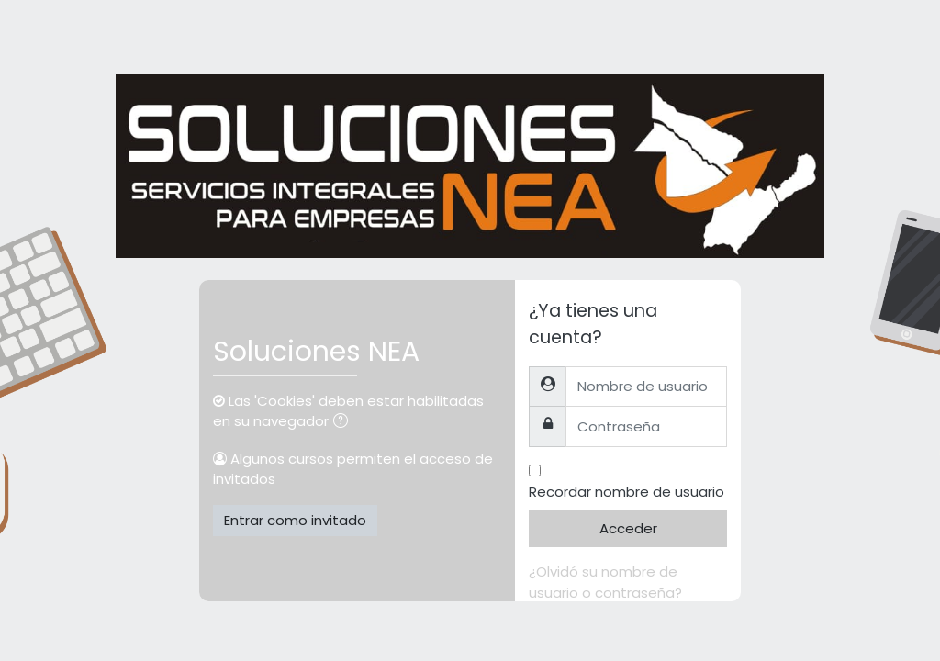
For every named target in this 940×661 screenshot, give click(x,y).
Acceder (628, 528)
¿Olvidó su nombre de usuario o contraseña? (605, 582)
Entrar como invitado (295, 520)
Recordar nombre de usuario (626, 491)
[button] (344, 422)
